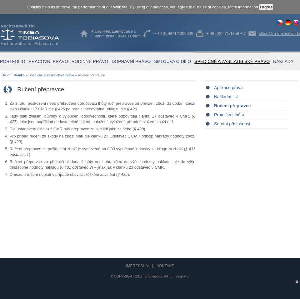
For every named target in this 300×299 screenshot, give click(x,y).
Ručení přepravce (280, 22)
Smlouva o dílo (172, 61)
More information (243, 7)
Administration (297, 280)
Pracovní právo (48, 61)
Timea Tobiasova (34, 34)
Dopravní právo (131, 61)
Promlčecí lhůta (229, 114)
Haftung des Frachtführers (288, 22)
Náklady (283, 61)
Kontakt (165, 266)
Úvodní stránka (13, 75)
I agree (266, 7)
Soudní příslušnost (232, 123)
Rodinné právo (90, 61)
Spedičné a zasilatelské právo (232, 61)
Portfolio (12, 61)
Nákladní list (226, 96)
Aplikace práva (228, 87)
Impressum (137, 266)
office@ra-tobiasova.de (279, 33)
